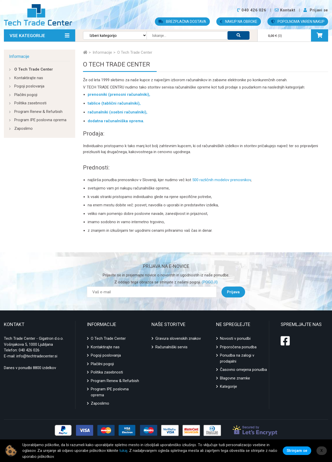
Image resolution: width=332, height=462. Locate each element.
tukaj (123, 450)
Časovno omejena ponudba (243, 369)
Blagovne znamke (235, 378)
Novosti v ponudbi (235, 338)
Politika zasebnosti (30, 103)
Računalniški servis (171, 347)
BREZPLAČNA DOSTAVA (182, 21)
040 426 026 (29, 350)
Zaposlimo (23, 128)
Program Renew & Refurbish (38, 111)
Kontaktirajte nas (28, 78)
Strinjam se (297, 450)
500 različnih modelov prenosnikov (221, 180)
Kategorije (228, 386)
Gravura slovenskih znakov (178, 338)
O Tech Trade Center (33, 69)
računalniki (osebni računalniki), (117, 112)
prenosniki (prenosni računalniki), (119, 94)
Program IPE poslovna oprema (40, 120)
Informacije (19, 56)
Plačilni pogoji (25, 94)
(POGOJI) (209, 282)
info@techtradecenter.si (36, 356)
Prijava (233, 292)
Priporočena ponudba (238, 347)
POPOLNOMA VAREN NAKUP (297, 21)
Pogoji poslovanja (29, 86)
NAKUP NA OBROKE (238, 21)
